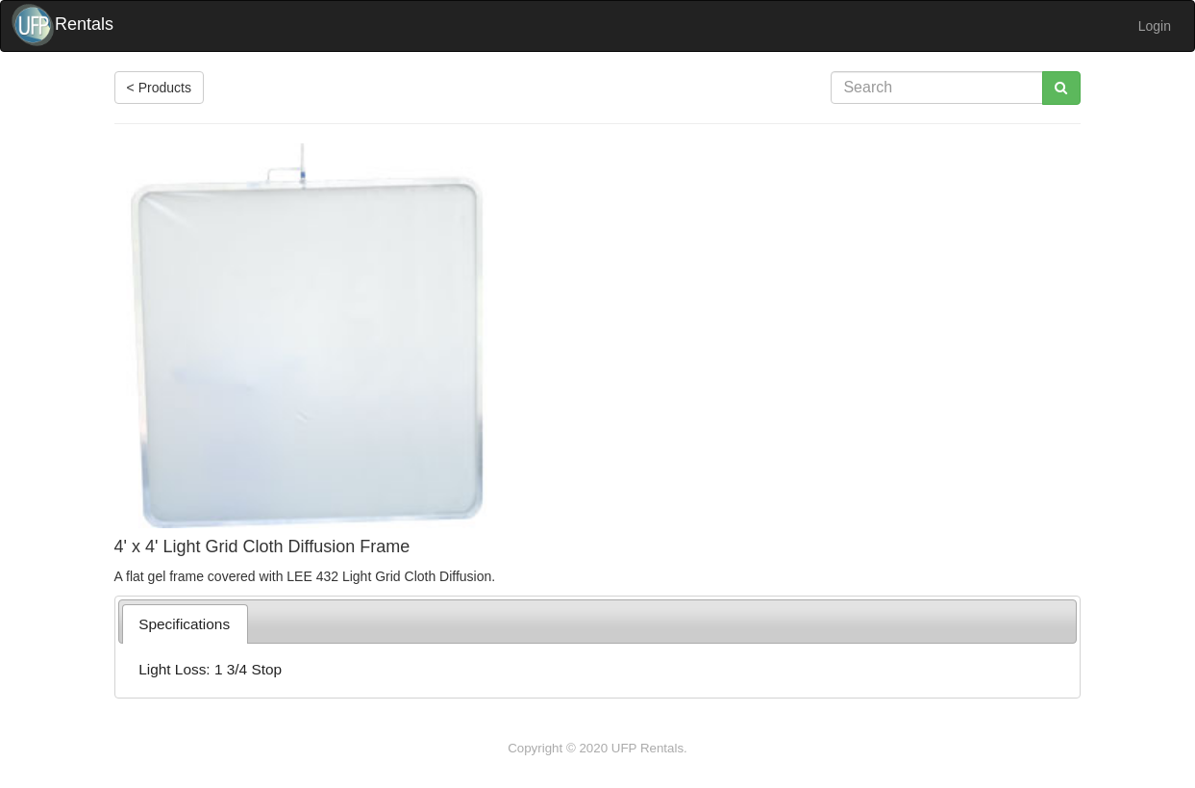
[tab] (185, 624)
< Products (159, 87)
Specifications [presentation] (184, 624)
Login (1154, 26)
